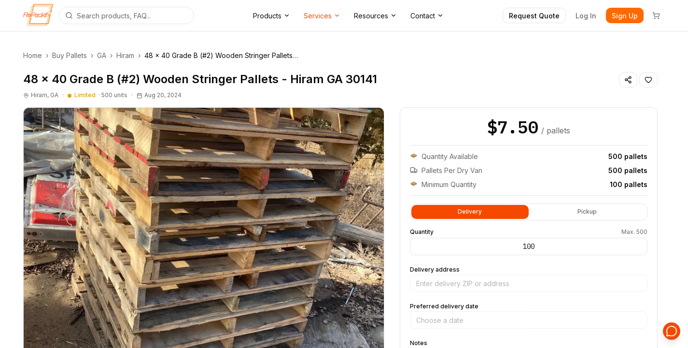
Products (271, 16)
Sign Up (625, 16)
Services (322, 16)
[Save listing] (648, 79)
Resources (375, 16)
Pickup (587, 211)
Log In (586, 16)
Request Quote (534, 16)
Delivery (470, 211)
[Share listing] (628, 79)
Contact (427, 16)
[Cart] (656, 15)
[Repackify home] (38, 15)
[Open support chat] (671, 331)
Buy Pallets (69, 55)
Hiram (125, 55)
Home (32, 55)
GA (101, 55)
